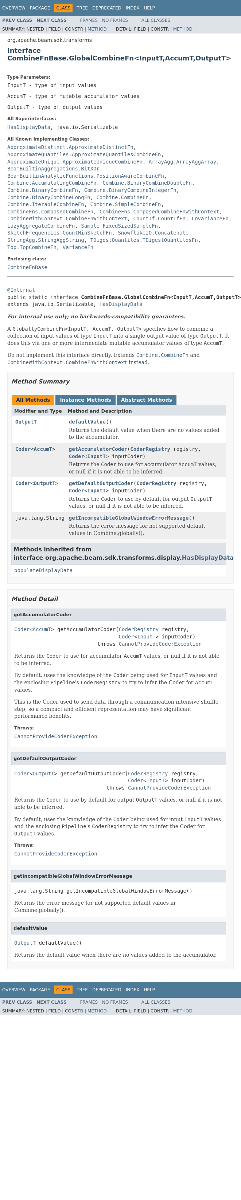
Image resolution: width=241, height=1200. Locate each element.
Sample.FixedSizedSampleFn (119, 226)
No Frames (115, 20)
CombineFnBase (27, 267)
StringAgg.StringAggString (45, 240)
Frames (89, 20)
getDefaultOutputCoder (101, 483)
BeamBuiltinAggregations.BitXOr (53, 169)
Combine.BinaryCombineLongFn (48, 197)
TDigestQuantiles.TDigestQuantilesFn (144, 240)
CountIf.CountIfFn (159, 218)
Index (133, 8)
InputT (96, 456)
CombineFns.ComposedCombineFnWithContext (159, 212)
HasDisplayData (28, 127)
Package (40, 8)
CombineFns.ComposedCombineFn (50, 212)
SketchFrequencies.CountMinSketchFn (59, 233)
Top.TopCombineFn (32, 247)
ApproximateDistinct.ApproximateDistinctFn (70, 147)
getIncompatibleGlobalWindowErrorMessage (129, 518)
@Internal (21, 290)
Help (149, 8)
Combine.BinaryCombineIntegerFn (130, 190)
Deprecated (106, 8)
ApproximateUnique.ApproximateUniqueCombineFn (75, 162)
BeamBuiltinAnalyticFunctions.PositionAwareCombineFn (85, 176)
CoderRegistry (150, 449)
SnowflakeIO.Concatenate (153, 233)
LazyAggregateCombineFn (41, 226)
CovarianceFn (210, 218)
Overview (14, 8)
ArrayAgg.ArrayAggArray (182, 162)
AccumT (43, 449)
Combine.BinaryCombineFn (42, 190)
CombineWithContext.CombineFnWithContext (67, 218)
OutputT (26, 422)
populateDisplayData (43, 570)
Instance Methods (85, 400)
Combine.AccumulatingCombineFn (51, 183)
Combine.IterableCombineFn (45, 204)
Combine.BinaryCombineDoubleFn (146, 183)
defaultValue (87, 422)
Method (97, 29)
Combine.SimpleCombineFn (125, 204)
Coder (23, 449)
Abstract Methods (146, 400)
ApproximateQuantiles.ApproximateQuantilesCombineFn (84, 154)
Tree (82, 8)
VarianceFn (78, 247)
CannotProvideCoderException (160, 644)
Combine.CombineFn (122, 197)
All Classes (155, 20)
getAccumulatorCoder (98, 449)
